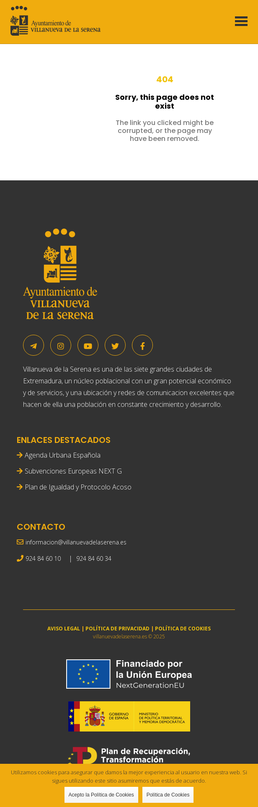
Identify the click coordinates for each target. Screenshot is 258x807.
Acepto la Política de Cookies (101, 795)
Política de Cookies (168, 795)
